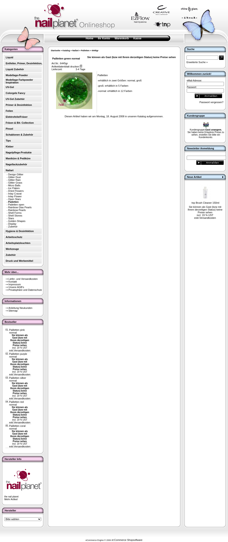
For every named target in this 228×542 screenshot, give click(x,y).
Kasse (137, 38)
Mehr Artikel (11, 499)
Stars (11, 218)
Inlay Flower (15, 196)
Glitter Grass (15, 182)
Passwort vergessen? (211, 102)
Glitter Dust (14, 177)
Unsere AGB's (16, 287)
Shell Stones (15, 215)
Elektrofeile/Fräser (17, 116)
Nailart (75, 50)
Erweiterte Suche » (197, 62)
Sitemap (13, 310)
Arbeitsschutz (14, 237)
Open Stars (14, 199)
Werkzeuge (12, 249)
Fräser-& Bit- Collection (20, 122)
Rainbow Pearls (17, 210)
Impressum (14, 284)
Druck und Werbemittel (19, 260)
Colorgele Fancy (15, 93)
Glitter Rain (14, 180)
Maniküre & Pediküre (18, 158)
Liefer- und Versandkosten (23, 279)
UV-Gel (10, 87)
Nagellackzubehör (16, 164)
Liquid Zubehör (15, 69)
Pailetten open (16, 204)
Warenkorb (122, 38)
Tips (8, 140)
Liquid (9, 57)
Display (12, 223)
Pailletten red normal (16, 403)
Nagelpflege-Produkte (19, 152)
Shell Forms (15, 212)
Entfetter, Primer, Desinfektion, (24, 63)
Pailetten (85, 50)
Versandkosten (22, 350)
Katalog (66, 50)
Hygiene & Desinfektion (20, 231)
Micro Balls (14, 185)
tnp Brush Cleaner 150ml (205, 202)
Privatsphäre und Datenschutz (25, 289)
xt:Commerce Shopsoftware (126, 540)
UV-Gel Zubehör (15, 99)
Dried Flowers (16, 191)
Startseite (55, 50)
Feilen (9, 110)
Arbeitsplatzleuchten (18, 243)
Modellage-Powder (17, 75)
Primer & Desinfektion (19, 105)
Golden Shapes (17, 221)
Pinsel (9, 128)
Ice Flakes (14, 188)
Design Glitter (15, 174)
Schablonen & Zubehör (19, 134)
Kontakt (12, 281)
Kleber (9, 146)
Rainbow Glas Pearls (20, 207)
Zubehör (13, 226)
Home (89, 38)
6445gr (95, 50)
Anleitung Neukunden (20, 308)
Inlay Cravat (15, 193)
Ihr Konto (104, 38)
